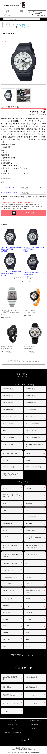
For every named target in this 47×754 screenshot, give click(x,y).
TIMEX (28, 599)
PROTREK (29, 619)
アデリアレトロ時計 (9, 467)
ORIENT (5, 530)
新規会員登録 (7, 15)
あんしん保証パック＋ (9, 193)
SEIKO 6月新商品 (8, 396)
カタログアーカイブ (9, 711)
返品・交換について (9, 687)
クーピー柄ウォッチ (9, 570)
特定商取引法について (10, 695)
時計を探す (34, 724)
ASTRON (5, 488)
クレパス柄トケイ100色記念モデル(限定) (11, 555)
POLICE (28, 632)
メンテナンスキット (9, 639)
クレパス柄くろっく (31, 554)
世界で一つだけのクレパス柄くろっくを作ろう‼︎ (34, 546)
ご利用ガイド (35, 728)
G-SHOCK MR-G (8, 583)
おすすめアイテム (12, 720)
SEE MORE (23, 361)
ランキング (12, 728)
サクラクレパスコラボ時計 (33, 467)
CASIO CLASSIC (31, 530)
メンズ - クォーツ (11, 27)
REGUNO (28, 646)
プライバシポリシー (32, 695)
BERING (5, 632)
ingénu (28, 495)
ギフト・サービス (31, 703)
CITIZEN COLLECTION (10, 577)
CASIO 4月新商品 (31, 403)
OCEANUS (29, 523)
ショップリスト (12, 724)
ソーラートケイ (7, 599)
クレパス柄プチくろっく (10, 563)
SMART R (28, 583)
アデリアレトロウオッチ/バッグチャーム (11, 496)
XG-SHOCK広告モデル (9, 416)
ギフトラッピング (7, 187)
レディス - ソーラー (8, 437)
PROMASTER (7, 626)
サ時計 (28, 570)
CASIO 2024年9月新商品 (18, 25)
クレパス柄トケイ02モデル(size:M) (11, 546)
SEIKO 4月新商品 (8, 409)
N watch (5, 517)
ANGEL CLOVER (31, 517)
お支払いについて (31, 677)
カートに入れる (23, 213)
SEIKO (28, 453)
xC (26, 563)
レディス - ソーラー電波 (33, 437)
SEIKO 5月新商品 (8, 403)
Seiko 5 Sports (7, 612)
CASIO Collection (8, 537)
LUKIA (4, 646)
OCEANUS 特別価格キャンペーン (34, 445)
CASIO (8, 25)
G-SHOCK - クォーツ (23, 27)
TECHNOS (6, 606)
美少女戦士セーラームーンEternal (33, 591)
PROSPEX (6, 619)
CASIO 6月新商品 (31, 389)
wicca (4, 503)
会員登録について (31, 687)
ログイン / (7, 14)
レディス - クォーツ (31, 430)
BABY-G (28, 626)
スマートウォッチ (8, 444)
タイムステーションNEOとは (12, 732)
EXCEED (5, 510)
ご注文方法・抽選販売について (12, 678)
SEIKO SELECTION (9, 590)
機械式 (5, 430)
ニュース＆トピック (35, 720)
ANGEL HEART (7, 523)
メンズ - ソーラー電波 (32, 423)
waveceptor (29, 503)
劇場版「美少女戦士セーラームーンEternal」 (11, 475)
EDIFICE (28, 510)
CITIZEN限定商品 (31, 409)
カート (21, 14)
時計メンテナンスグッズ (10, 453)
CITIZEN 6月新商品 (8, 389)
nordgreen (29, 606)
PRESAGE (29, 612)
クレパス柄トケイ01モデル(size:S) (34, 538)
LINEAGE (28, 639)
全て (3, 23)
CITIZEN (5, 460)
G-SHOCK (29, 577)
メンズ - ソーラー (8, 423)
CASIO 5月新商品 (31, 396)
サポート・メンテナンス (10, 703)
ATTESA (28, 488)
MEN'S (8, 23)
